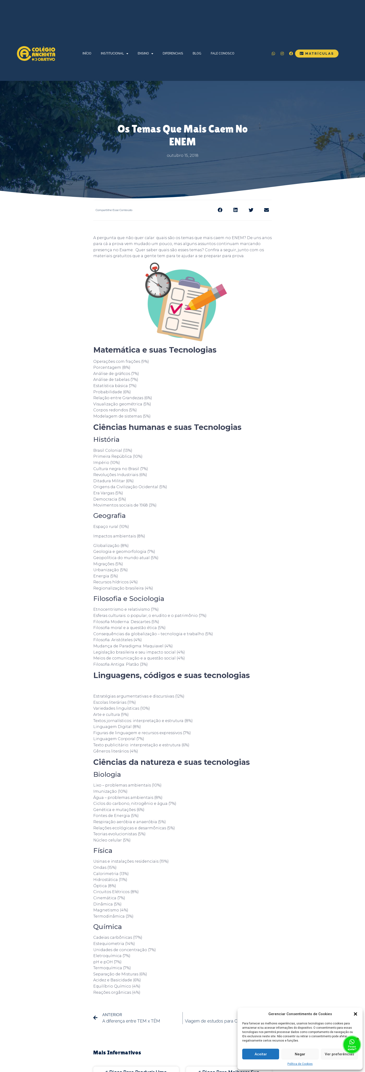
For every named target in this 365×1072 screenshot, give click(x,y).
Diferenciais (173, 53)
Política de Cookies (300, 1064)
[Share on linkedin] (235, 210)
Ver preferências (339, 1054)
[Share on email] (266, 210)
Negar (300, 1054)
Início (87, 53)
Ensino (145, 54)
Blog (197, 53)
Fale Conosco (222, 53)
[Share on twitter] (251, 210)
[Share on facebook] (220, 210)
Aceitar (261, 1054)
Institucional (114, 54)
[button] (355, 1014)
